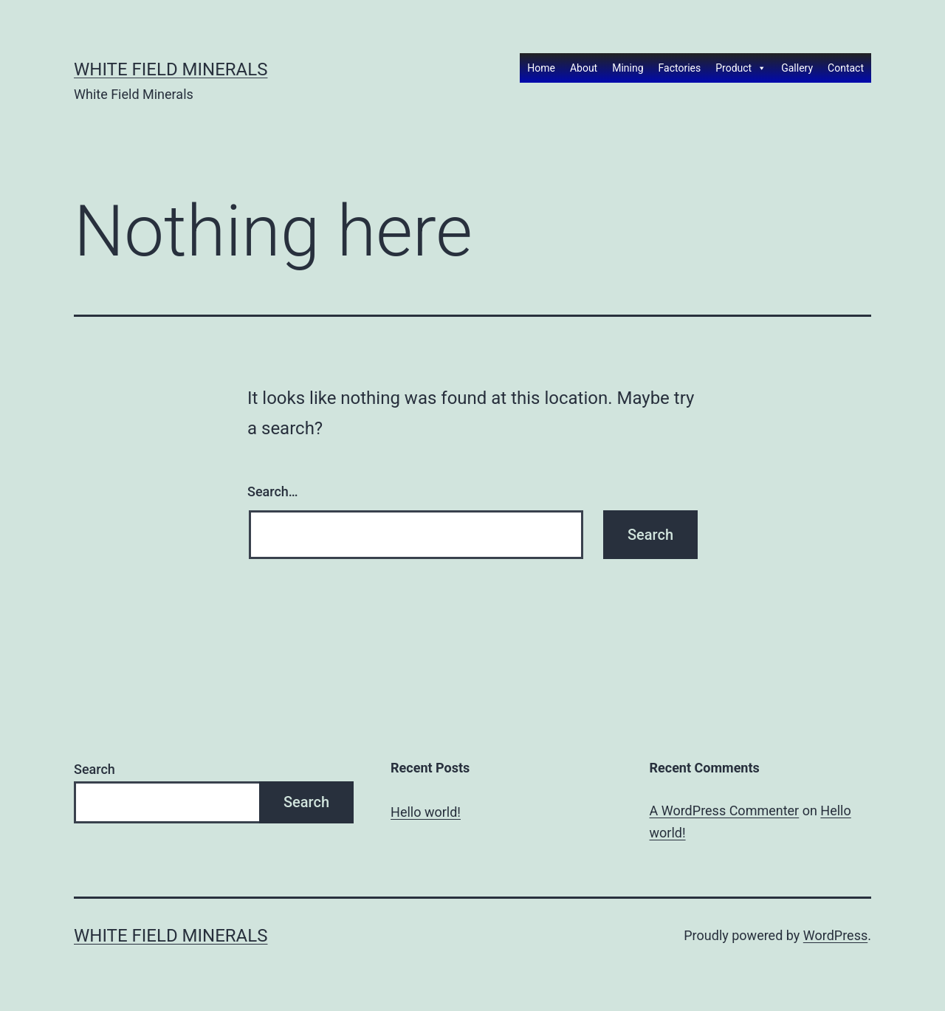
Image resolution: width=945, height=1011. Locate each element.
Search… (272, 491)
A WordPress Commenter (725, 810)
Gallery (797, 68)
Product (740, 68)
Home (541, 68)
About (583, 68)
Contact (846, 68)
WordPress (835, 935)
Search (94, 769)
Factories (680, 68)
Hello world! (426, 812)
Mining (627, 68)
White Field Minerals (170, 69)
